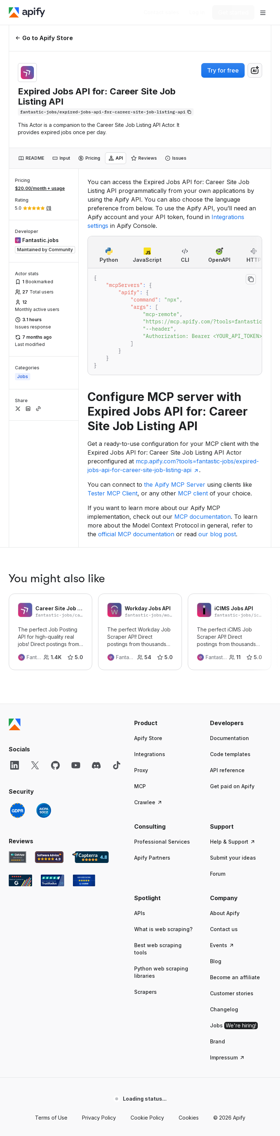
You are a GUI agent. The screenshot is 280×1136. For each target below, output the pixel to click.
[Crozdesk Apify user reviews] (84, 753)
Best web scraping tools (158, 822)
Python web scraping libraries (161, 845)
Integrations (149, 627)
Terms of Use (51, 991)
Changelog (224, 882)
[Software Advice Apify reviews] (49, 730)
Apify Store (148, 611)
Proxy (141, 643)
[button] (164, 596)
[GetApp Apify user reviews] (17, 730)
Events (222, 818)
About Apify (225, 786)
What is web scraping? (163, 802)
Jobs (234, 898)
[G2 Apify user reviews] (20, 753)
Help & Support (233, 715)
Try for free (223, 70)
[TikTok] (116, 638)
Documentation (229, 611)
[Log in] (197, 12)
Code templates (230, 627)
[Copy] (106, 112)
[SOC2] (43, 683)
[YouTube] (76, 638)
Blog (215, 834)
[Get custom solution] (161, 12)
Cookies (189, 991)
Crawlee (148, 675)
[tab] (31, 158)
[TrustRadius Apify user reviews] (52, 753)
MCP (140, 659)
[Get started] (233, 12)
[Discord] (96, 638)
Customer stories (231, 866)
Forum (217, 747)
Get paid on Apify (232, 659)
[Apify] (27, 12)
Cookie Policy (147, 991)
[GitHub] (55, 638)
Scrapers (145, 865)
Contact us (224, 802)
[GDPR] (17, 683)
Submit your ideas (233, 731)
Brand (217, 914)
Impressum (227, 930)
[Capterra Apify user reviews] (90, 730)
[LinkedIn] (14, 638)
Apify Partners (152, 731)
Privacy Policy (99, 991)
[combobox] (255, 70)
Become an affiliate (235, 850)
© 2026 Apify (229, 991)
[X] (35, 638)
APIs (139, 786)
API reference (227, 643)
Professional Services (162, 715)
